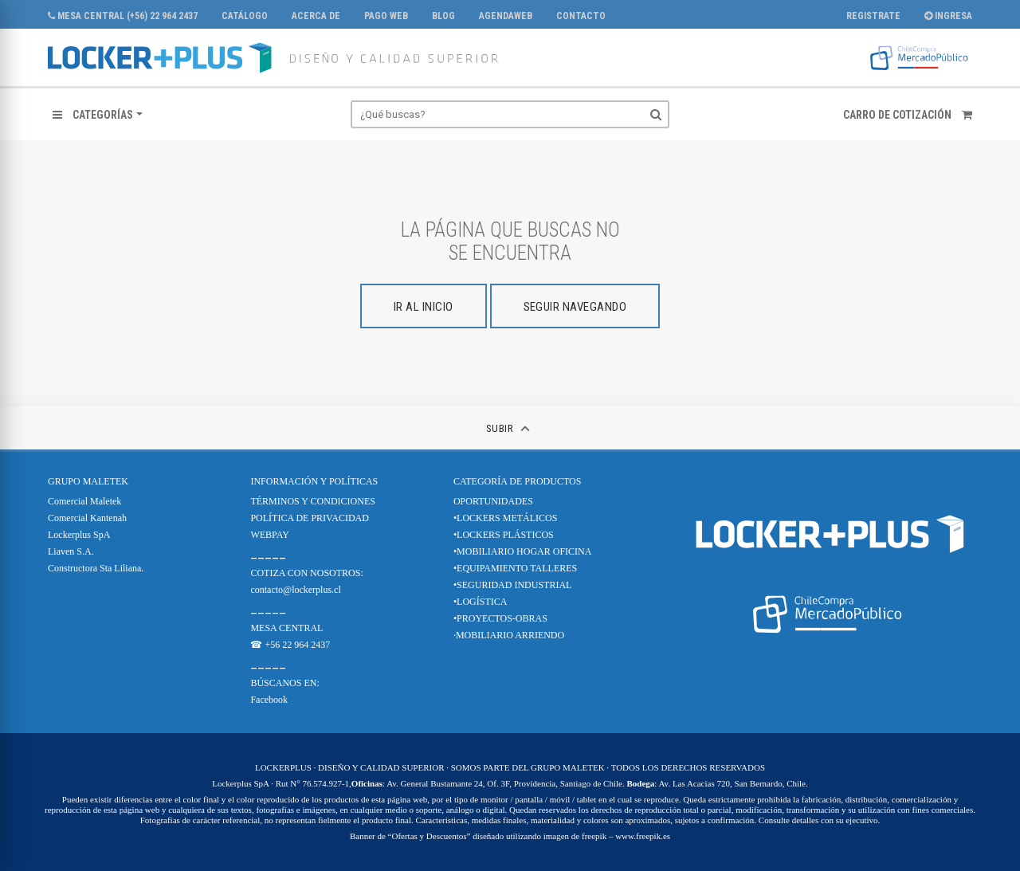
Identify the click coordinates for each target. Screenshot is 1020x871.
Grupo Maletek (88, 481)
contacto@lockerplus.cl (295, 589)
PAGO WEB (386, 16)
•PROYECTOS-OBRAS (500, 618)
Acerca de (316, 16)
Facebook (269, 699)
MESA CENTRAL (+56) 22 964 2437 (123, 16)
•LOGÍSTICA (480, 601)
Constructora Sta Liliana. (95, 568)
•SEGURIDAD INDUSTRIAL (512, 584)
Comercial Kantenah (87, 518)
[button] (97, 115)
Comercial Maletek (84, 501)
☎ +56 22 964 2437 (290, 644)
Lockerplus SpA (79, 534)
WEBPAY (269, 534)
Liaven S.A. (71, 551)
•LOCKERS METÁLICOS (505, 518)
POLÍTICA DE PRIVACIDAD (309, 518)
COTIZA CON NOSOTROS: (306, 573)
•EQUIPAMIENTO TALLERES (515, 568)
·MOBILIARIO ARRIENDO (508, 635)
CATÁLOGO (245, 16)
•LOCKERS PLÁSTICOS (503, 534)
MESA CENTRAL (286, 628)
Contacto (581, 16)
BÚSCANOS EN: (284, 683)
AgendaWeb (505, 16)
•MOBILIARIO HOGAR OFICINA (522, 551)
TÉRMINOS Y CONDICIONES (312, 501)
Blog (443, 16)
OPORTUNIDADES (493, 501)
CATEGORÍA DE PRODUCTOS (517, 481)
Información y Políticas (314, 481)
